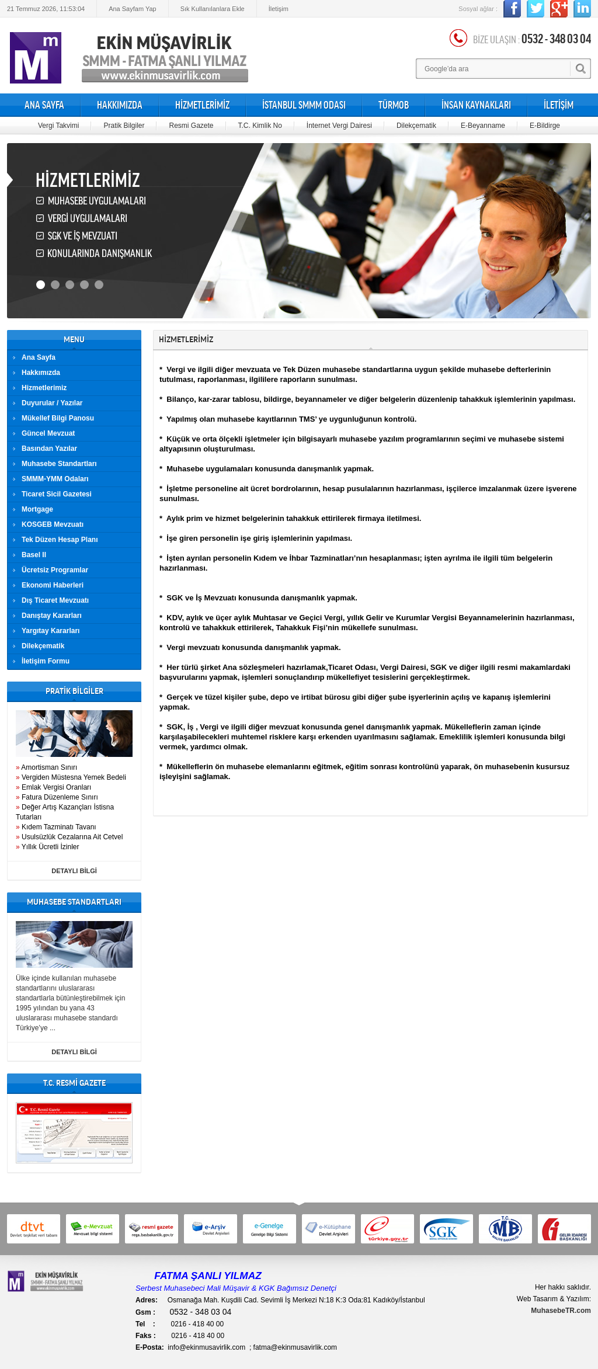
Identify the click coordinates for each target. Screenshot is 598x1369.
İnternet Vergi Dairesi (339, 125)
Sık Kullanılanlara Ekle (212, 8)
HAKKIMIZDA (119, 105)
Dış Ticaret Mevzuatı (55, 600)
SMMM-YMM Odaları (55, 479)
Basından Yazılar (49, 448)
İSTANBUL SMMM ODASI (304, 105)
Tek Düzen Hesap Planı (60, 540)
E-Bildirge (545, 125)
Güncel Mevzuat (48, 433)
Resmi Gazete (191, 125)
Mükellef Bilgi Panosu (58, 418)
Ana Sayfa (38, 357)
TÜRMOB (393, 105)
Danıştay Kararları (52, 615)
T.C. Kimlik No (260, 125)
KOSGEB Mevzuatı (53, 524)
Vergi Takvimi (58, 125)
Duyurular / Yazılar (52, 403)
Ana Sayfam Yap (133, 8)
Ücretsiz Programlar (55, 570)
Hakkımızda (41, 373)
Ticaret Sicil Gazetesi (57, 494)
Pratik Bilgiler (123, 125)
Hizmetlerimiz (44, 388)
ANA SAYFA (44, 105)
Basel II (34, 555)
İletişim (278, 8)
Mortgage (37, 509)
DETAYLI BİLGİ (74, 870)
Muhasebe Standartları (59, 464)
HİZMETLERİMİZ (202, 105)
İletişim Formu (45, 661)
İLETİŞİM (558, 105)
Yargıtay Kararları (50, 631)
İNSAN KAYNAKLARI (476, 105)
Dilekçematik (416, 125)
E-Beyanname (483, 125)
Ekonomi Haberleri (53, 585)
